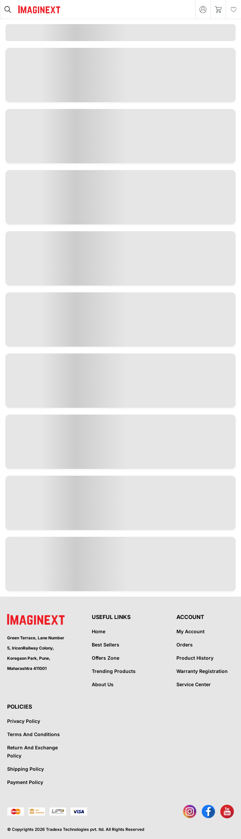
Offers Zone (105, 658)
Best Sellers (105, 645)
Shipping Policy (25, 769)
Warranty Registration (202, 671)
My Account (190, 631)
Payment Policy (25, 782)
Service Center (193, 684)
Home (98, 631)
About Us (103, 684)
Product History (194, 658)
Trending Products (114, 671)
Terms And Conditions (33, 734)
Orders (184, 645)
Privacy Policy (23, 721)
